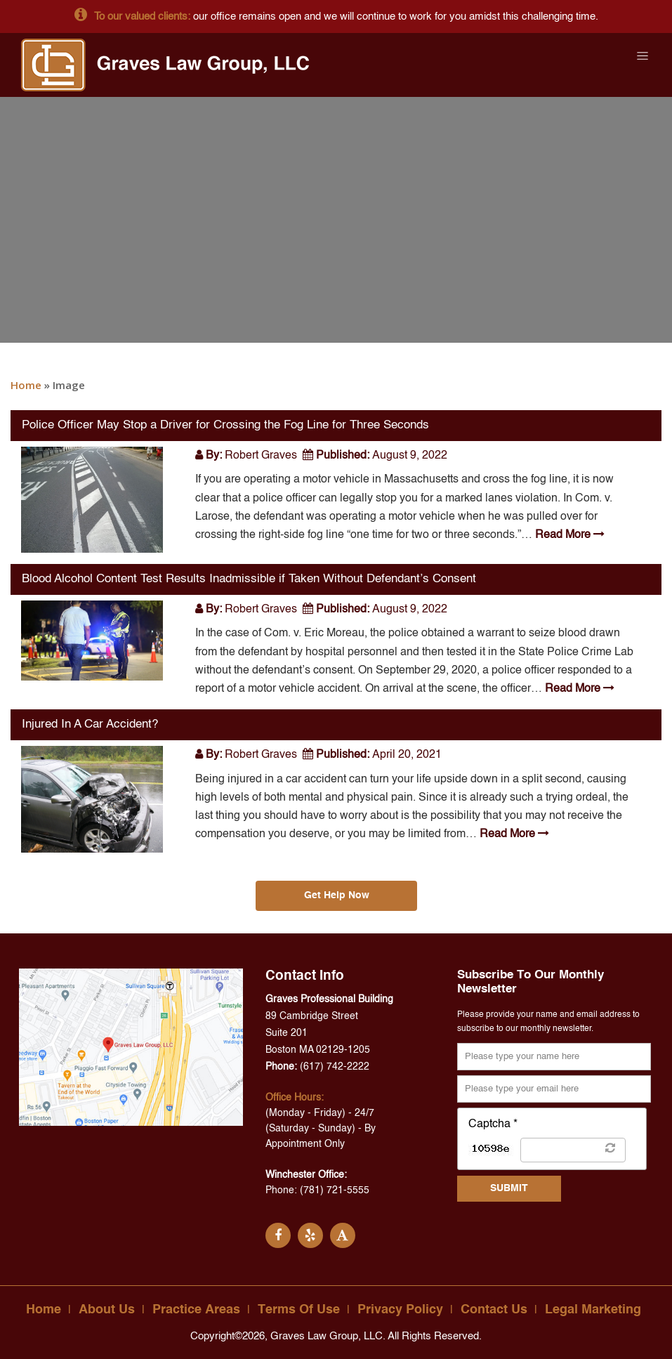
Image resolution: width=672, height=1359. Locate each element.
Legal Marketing (593, 1310)
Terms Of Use (299, 1310)
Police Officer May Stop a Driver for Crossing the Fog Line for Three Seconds (225, 425)
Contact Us (494, 1310)
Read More (568, 535)
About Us (107, 1310)
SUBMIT (509, 1188)
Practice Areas (196, 1310)
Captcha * (493, 1124)
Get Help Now (336, 895)
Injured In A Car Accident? (90, 724)
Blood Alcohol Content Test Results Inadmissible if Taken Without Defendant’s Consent (249, 579)
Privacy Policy (400, 1310)
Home (26, 385)
